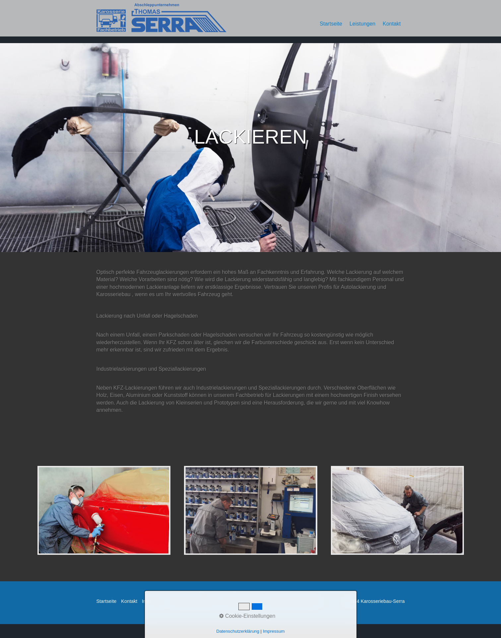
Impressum (153, 601)
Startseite (331, 24)
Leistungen (362, 24)
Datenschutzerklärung (193, 601)
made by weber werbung (293, 601)
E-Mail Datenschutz (242, 601)
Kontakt (392, 24)
